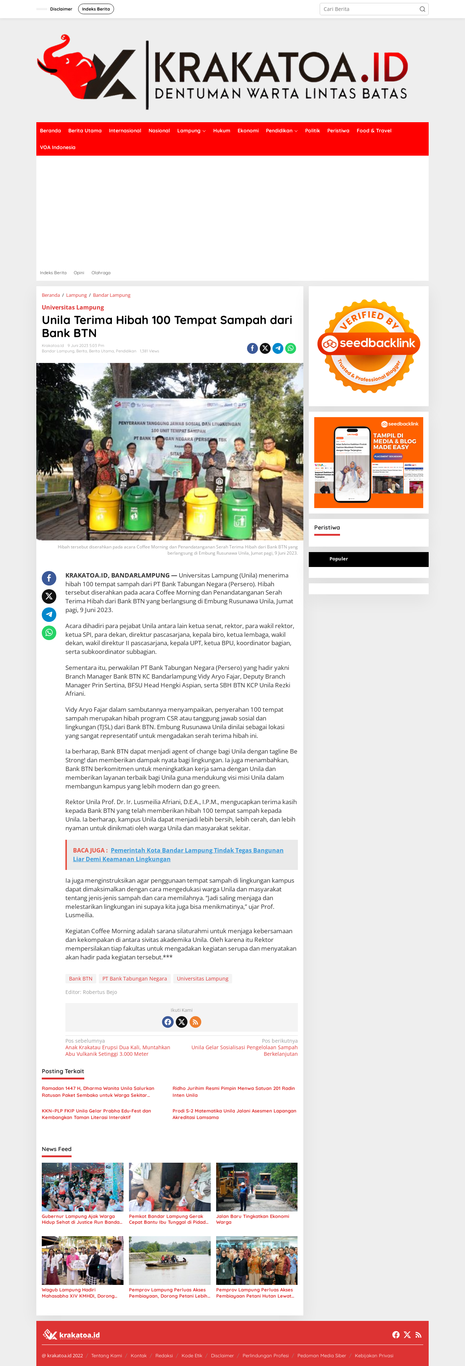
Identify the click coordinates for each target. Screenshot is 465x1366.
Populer (338, 558)
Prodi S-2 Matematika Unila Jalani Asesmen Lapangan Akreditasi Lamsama (234, 1114)
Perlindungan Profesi (266, 1355)
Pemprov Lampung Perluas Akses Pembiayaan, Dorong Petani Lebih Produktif (168, 1293)
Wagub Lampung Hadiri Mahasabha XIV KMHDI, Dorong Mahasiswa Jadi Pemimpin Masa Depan (78, 1293)
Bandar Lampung (58, 351)
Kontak (139, 1355)
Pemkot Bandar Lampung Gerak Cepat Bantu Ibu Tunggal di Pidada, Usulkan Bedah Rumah (169, 1219)
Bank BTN (81, 978)
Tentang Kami (106, 1355)
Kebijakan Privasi (374, 1355)
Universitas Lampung (73, 307)
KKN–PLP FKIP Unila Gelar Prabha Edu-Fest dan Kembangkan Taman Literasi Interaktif (96, 1114)
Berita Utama (101, 351)
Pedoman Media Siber (322, 1355)
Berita (81, 351)
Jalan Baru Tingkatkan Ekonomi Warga (252, 1219)
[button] (422, 9)
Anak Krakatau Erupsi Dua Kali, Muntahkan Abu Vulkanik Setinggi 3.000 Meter (121, 1047)
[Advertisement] (232, 210)
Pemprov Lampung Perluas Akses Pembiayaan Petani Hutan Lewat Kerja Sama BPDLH (254, 1293)
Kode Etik (192, 1355)
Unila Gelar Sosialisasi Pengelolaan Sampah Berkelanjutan (242, 1047)
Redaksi (164, 1355)
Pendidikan (126, 351)
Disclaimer (222, 1355)
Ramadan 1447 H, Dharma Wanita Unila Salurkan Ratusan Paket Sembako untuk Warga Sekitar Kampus (98, 1091)
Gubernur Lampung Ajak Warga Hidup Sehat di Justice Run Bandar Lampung (82, 1219)
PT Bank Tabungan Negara (134, 978)
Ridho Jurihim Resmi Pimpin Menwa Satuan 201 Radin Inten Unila (234, 1091)
